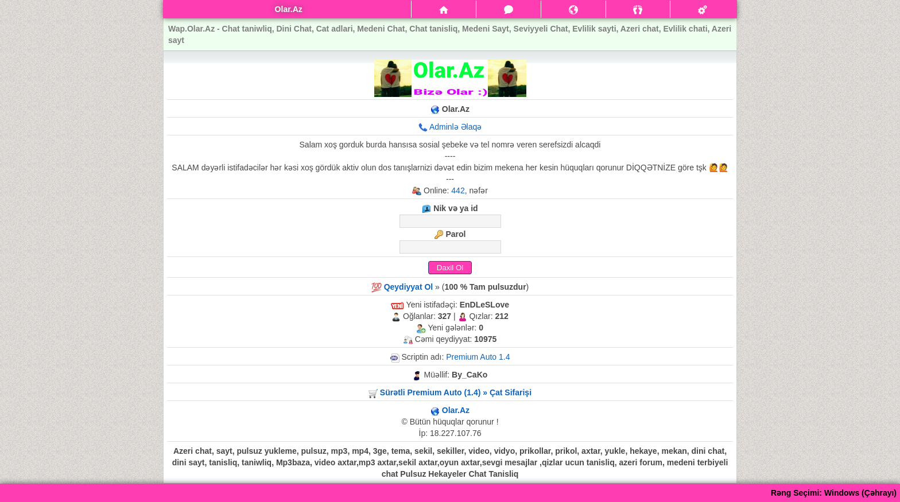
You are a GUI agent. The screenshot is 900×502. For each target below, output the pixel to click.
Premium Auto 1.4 (478, 356)
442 (457, 190)
